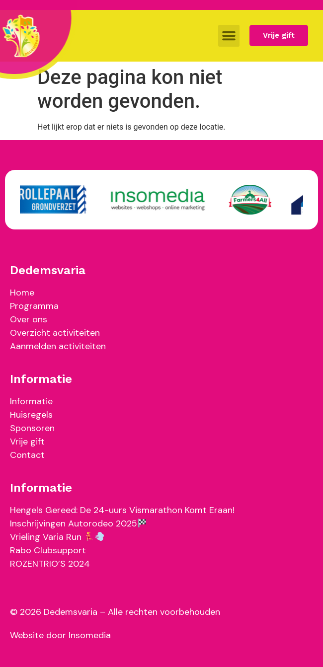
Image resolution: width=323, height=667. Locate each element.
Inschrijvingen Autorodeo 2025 (78, 523)
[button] (229, 36)
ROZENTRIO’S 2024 (50, 564)
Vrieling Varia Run (57, 537)
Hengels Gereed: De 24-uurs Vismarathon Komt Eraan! (122, 510)
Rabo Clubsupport (48, 550)
